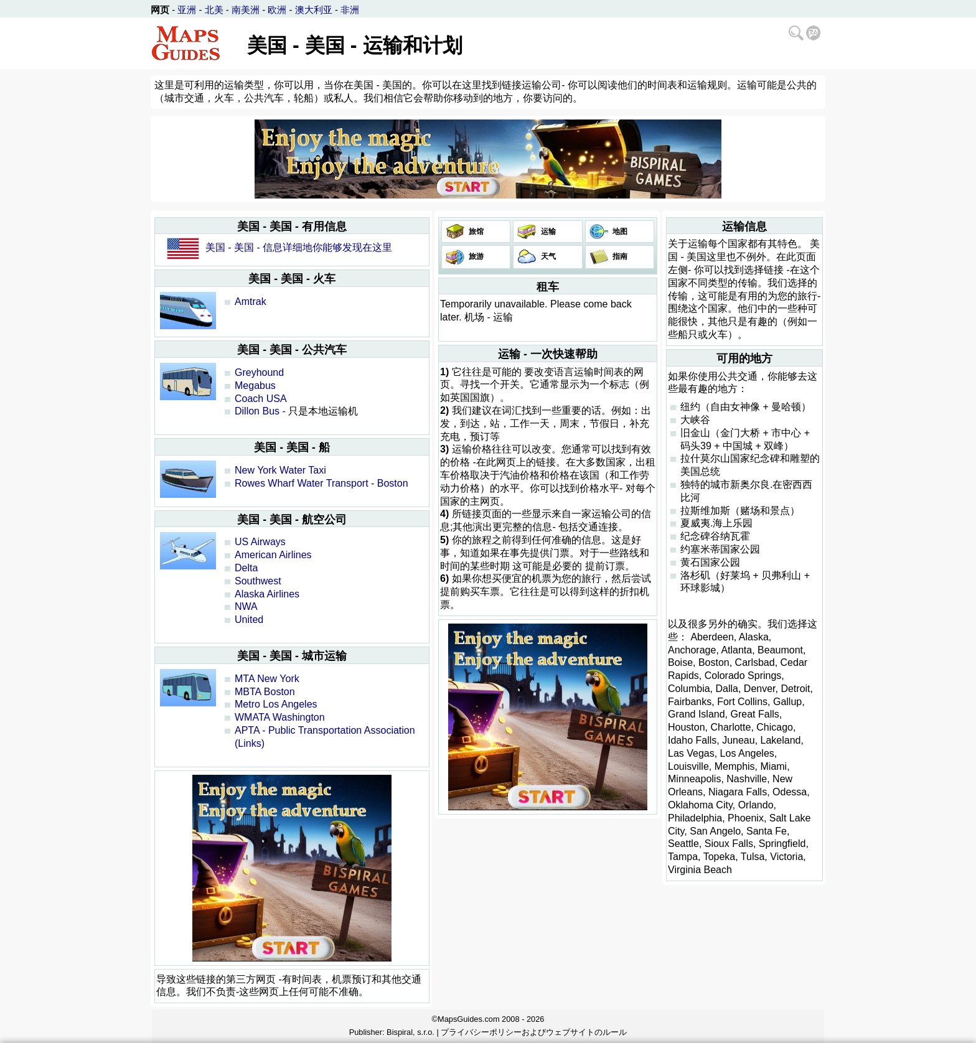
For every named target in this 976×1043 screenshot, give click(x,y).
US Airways (260, 541)
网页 (160, 9)
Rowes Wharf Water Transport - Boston (321, 483)
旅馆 (475, 231)
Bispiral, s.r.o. (410, 1032)
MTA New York (267, 678)
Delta (246, 568)
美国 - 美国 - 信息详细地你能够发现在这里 (298, 247)
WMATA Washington (280, 717)
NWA (246, 606)
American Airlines (273, 555)
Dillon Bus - (260, 411)
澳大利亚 (313, 9)
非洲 (349, 9)
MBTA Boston (265, 691)
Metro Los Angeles (276, 704)
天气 (546, 256)
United (249, 619)
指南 (619, 256)
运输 (546, 231)
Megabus (255, 385)
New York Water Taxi (280, 470)
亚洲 (186, 9)
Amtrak (250, 301)
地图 (619, 231)
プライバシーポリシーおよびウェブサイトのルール (534, 1032)
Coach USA (261, 398)
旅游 (475, 256)
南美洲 (246, 9)
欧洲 (277, 9)
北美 (214, 9)
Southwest (258, 581)
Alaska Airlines (267, 594)
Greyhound (259, 372)
